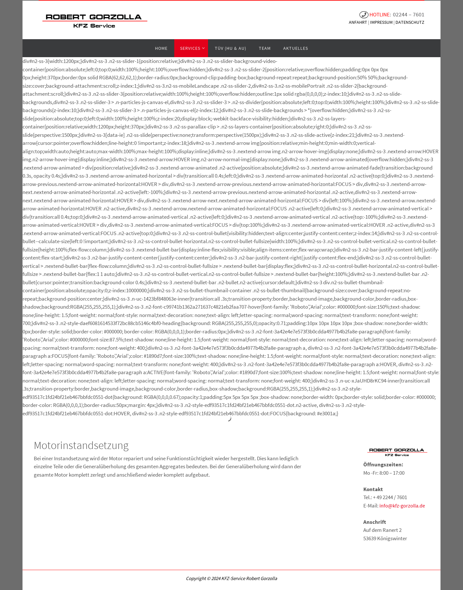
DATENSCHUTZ (409, 22)
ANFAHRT (358, 22)
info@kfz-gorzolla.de (402, 505)
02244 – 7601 (408, 14)
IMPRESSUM (382, 22)
